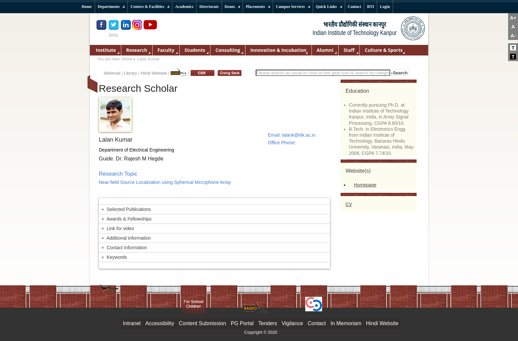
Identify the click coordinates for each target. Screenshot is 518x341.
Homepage (365, 185)
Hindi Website (153, 73)
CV (349, 204)
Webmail (112, 73)
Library (130, 73)
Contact (317, 323)
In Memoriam (345, 323)
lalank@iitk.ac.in (298, 135)
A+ (513, 17)
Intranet (132, 323)
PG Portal (242, 323)
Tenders (267, 323)
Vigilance (292, 323)
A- (513, 35)
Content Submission (202, 323)
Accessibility (159, 323)
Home (127, 59)
